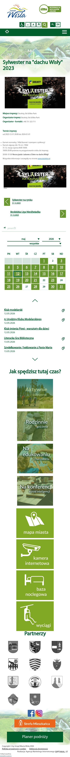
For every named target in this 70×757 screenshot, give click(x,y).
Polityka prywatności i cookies (14, 749)
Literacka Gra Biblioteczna (19, 338)
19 (17, 280)
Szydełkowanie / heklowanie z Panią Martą (28, 347)
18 (8, 280)
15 (44, 273)
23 (52, 280)
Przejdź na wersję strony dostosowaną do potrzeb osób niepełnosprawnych (21, 24)
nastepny (9, 756)
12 (17, 273)
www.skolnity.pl (44, 159)
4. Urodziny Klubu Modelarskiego (22, 319)
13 (26, 273)
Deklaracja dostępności (38, 749)
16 (52, 273)
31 (61, 286)
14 (35, 273)
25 (8, 286)
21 (35, 280)
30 (52, 286)
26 (17, 286)
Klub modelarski (13, 310)
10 (61, 267)
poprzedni (3, 756)
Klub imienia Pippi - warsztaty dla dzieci (26, 328)
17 (61, 273)
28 (35, 286)
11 (8, 273)
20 (26, 280)
